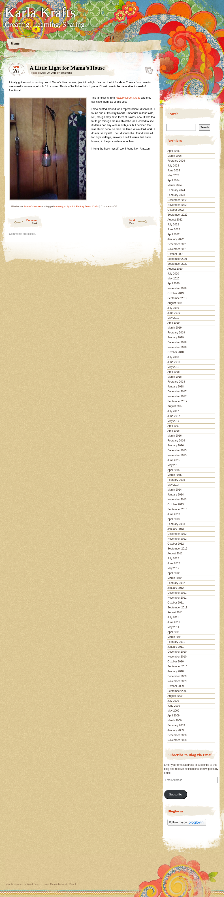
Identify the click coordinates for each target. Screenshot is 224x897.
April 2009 (173, 715)
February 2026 (176, 160)
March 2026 (174, 155)
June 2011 (173, 622)
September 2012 (177, 548)
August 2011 (174, 612)
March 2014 (174, 489)
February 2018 (176, 381)
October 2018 (175, 352)
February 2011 (176, 641)
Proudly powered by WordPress (22, 884)
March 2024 (174, 185)
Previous (22, 221)
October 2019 (175, 293)
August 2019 (174, 303)
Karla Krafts (40, 12)
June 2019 (173, 312)
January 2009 (175, 730)
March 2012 (174, 578)
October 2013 (175, 504)
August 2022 (174, 219)
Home (15, 43)
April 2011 (173, 632)
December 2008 (176, 735)
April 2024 (173, 180)
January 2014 (175, 494)
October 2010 (175, 661)
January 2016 (175, 445)
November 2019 (176, 288)
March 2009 (174, 720)
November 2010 (176, 656)
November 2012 (176, 538)
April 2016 (173, 430)
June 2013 (173, 514)
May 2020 (173, 278)
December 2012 (176, 533)
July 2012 (173, 558)
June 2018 (173, 362)
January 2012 (175, 587)
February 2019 (176, 332)
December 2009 (176, 676)
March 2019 (174, 327)
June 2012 (173, 563)
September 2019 (177, 298)
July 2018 (173, 357)
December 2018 (176, 342)
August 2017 (174, 406)
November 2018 (176, 347)
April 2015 (173, 470)
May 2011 (173, 627)
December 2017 (176, 391)
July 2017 (173, 411)
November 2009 (176, 681)
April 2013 (173, 519)
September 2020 (177, 263)
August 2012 (174, 553)
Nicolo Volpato (69, 884)
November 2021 (176, 249)
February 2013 (176, 524)
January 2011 (175, 646)
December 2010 (176, 651)
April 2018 (173, 371)
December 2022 (176, 200)
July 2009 (173, 700)
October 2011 (175, 602)
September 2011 (177, 607)
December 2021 (176, 244)
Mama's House (32, 206)
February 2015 (176, 479)
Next (143, 221)
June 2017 (173, 416)
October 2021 (175, 254)
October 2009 (175, 686)
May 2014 (173, 484)
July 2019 (173, 308)
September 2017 (177, 401)
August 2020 (174, 268)
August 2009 (174, 695)
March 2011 (174, 637)
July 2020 (173, 273)
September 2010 (177, 666)
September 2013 (177, 509)
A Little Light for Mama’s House (148, 69)
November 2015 (176, 455)
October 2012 (175, 543)
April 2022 (173, 234)
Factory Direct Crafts (128, 97)
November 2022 (176, 204)
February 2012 (176, 583)
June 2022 (173, 229)
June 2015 (173, 460)
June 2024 (173, 170)
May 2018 (173, 366)
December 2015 (176, 450)
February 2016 (176, 440)
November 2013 (176, 499)
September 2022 (177, 214)
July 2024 (173, 165)
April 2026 (173, 150)
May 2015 (173, 465)
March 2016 (174, 435)
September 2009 (177, 691)
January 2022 (175, 239)
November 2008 (176, 740)
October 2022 (175, 209)
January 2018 (175, 386)
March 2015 (174, 475)
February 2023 (176, 195)
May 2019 (173, 317)
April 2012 (173, 573)
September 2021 (177, 258)
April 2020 (173, 283)
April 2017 (173, 425)
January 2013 (175, 529)
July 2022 (173, 224)
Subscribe (175, 794)
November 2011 (176, 597)
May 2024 (173, 175)
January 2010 (175, 671)
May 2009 (173, 710)
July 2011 (173, 617)
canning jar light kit (64, 206)
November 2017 (176, 396)
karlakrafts (66, 72)
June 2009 (173, 705)
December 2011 (176, 592)
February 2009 (176, 725)
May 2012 (173, 568)
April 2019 (173, 322)
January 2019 (175, 337)
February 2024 (176, 190)
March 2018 (174, 376)
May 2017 (173, 420)
